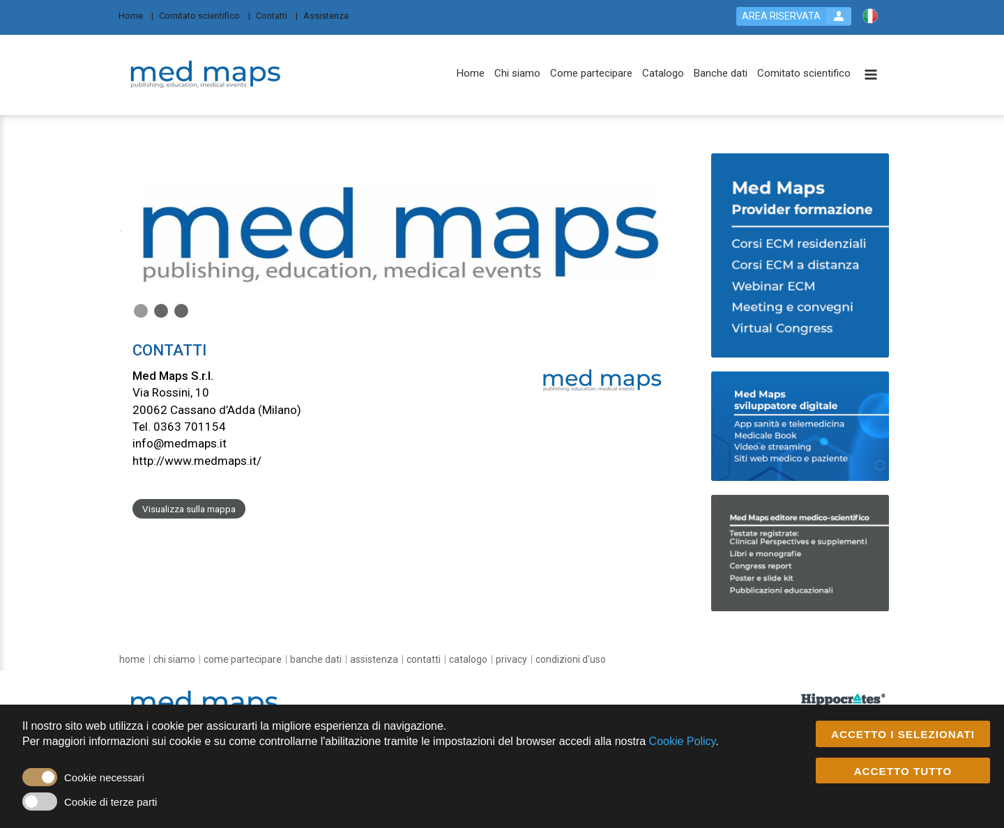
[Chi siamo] (517, 73)
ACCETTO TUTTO (903, 771)
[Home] (136, 15)
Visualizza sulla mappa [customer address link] (189, 508)
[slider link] (843, 699)
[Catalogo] (663, 73)
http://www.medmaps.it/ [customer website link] (196, 461)
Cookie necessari (104, 777)
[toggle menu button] (870, 75)
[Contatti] (277, 15)
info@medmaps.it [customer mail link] (179, 443)
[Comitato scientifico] (204, 15)
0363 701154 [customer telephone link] (189, 427)
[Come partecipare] (591, 73)
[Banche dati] (720, 73)
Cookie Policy (682, 742)
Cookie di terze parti (110, 802)
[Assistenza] (330, 15)
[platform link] (207, 75)
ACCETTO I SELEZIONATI (903, 734)
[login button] (793, 16)
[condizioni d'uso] (570, 659)
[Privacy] (511, 659)
